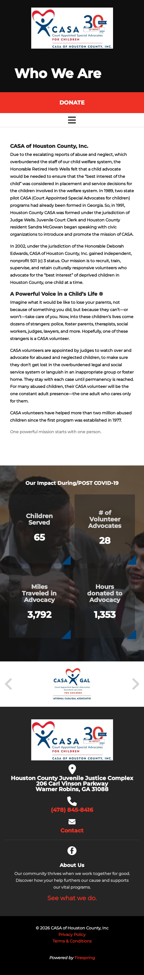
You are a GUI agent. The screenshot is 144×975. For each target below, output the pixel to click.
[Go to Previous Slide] (9, 684)
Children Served (39, 519)
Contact (72, 830)
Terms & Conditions (72, 941)
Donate (72, 102)
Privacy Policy (72, 934)
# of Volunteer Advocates (104, 519)
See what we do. (72, 898)
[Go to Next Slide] (135, 684)
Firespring (85, 957)
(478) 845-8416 (72, 809)
